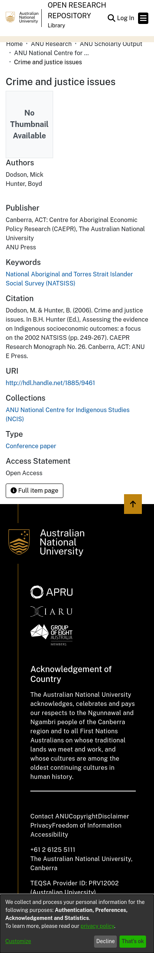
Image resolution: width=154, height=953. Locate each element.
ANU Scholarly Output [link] (111, 44)
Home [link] (14, 44)
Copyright (83, 816)
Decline (105, 941)
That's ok (133, 941)
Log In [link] (126, 18)
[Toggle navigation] (143, 18)
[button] (111, 18)
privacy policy (97, 926)
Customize (18, 941)
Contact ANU (49, 816)
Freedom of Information (86, 825)
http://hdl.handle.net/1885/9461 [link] (50, 383)
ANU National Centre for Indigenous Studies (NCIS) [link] (52, 53)
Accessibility (49, 834)
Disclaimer (113, 816)
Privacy (41, 825)
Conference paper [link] (31, 446)
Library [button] (56, 25)
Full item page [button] (34, 490)
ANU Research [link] (51, 44)
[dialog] (77, 923)
